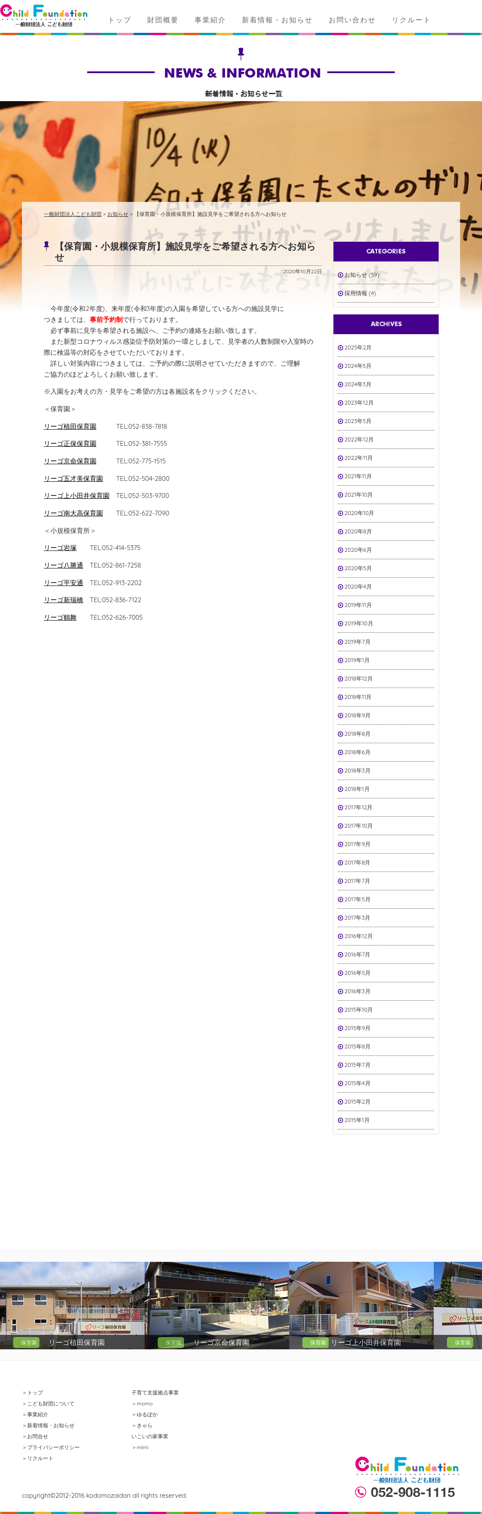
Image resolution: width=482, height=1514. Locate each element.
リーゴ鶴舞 (60, 617)
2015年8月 (357, 1046)
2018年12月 (358, 678)
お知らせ (355, 274)
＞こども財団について (48, 1403)
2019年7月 (357, 641)
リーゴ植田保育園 (70, 426)
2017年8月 (357, 862)
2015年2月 (357, 1101)
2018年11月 (358, 696)
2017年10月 (358, 825)
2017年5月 (357, 899)
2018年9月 (357, 715)
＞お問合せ (35, 1436)
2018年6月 (357, 751)
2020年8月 (358, 531)
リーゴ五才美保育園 (73, 478)
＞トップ (32, 1392)
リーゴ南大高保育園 (73, 513)
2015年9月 (357, 1027)
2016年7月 (357, 954)
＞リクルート (37, 1458)
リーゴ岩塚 (60, 547)
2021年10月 (358, 494)
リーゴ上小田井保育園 (77, 495)
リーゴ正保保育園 (70, 443)
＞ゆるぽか (144, 1414)
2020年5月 (358, 568)
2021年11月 (358, 476)
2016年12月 (358, 935)
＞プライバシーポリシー (51, 1447)
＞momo (141, 1403)
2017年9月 (357, 843)
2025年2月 (358, 347)
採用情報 (355, 292)
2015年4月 (357, 1083)
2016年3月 (357, 991)
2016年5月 (357, 972)
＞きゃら (141, 1425)
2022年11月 (358, 457)
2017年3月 (357, 917)
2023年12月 (359, 402)
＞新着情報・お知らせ (48, 1425)
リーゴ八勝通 (63, 565)
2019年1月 (357, 659)
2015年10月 (358, 1009)
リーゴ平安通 (63, 583)
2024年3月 (358, 384)
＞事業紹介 (35, 1414)
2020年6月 (358, 549)
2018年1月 (357, 788)
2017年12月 (358, 807)
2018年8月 (357, 733)
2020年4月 (358, 586)
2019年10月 (358, 623)
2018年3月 (357, 770)
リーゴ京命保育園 (70, 461)
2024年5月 (358, 365)
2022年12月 (359, 439)
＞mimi (140, 1447)
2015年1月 (357, 1119)
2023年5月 (358, 420)
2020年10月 (359, 512)
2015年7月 (357, 1064)
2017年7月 (357, 880)
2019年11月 (358, 604)
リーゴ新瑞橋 (63, 600)
